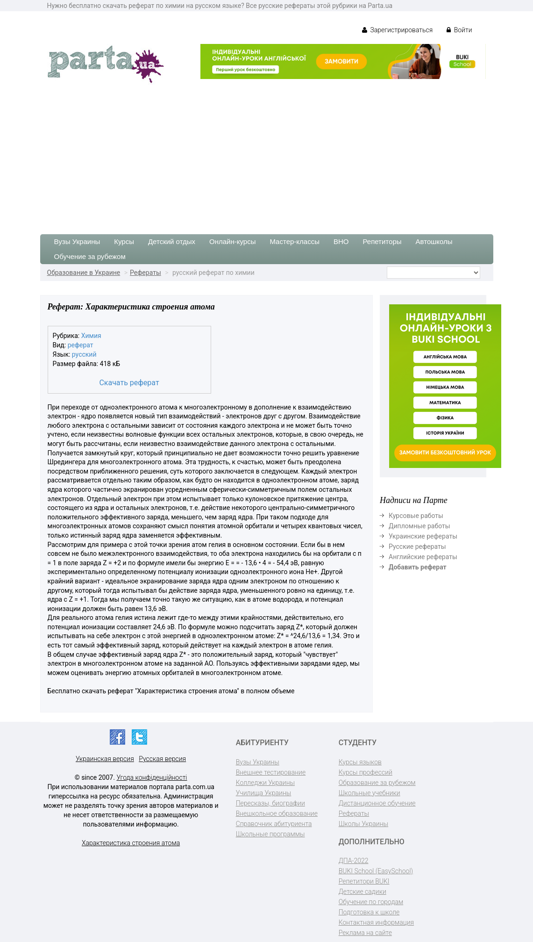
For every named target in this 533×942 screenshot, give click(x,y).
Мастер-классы (295, 241)
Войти (459, 30)
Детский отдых (171, 241)
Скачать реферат (129, 382)
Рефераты (145, 272)
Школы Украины (363, 823)
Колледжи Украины (265, 782)
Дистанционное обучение (377, 803)
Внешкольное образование (277, 813)
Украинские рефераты (423, 536)
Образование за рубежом (377, 782)
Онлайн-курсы (232, 241)
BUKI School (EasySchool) (376, 871)
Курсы (124, 241)
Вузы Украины (77, 241)
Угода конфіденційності (151, 777)
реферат (80, 345)
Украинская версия (105, 758)
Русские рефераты (417, 546)
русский (84, 354)
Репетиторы (381, 241)
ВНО (341, 241)
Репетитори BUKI (364, 881)
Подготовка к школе (369, 912)
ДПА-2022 (354, 860)
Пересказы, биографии (270, 803)
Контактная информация (376, 922)
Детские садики (362, 891)
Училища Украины (263, 793)
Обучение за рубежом (90, 256)
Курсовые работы (416, 515)
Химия (91, 335)
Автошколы (434, 241)
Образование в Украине (84, 272)
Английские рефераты (423, 557)
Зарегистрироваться (397, 30)
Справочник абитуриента (274, 823)
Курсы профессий (365, 772)
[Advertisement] (266, 154)
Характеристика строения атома (131, 843)
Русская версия (162, 758)
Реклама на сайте (365, 932)
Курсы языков (360, 762)
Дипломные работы (419, 526)
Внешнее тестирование (271, 772)
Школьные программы (270, 834)
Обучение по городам (371, 902)
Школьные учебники (369, 793)
